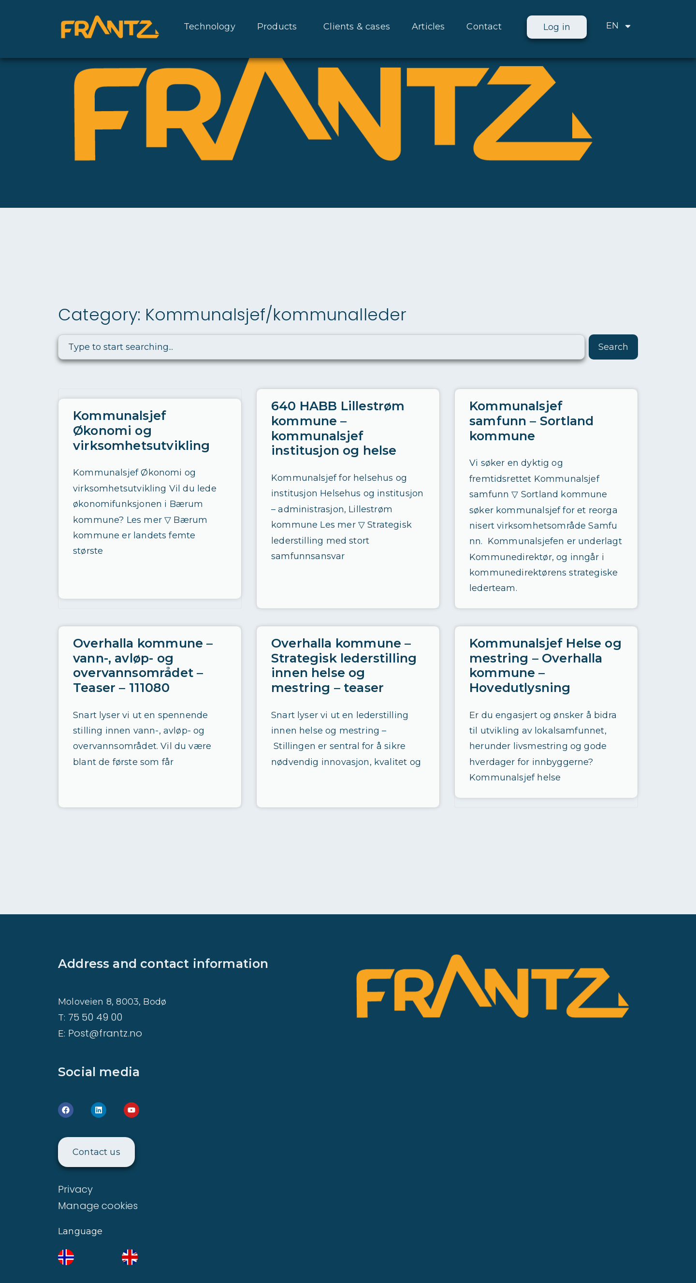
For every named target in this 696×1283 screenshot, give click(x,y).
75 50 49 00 (95, 1000)
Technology (209, 26)
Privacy (75, 1172)
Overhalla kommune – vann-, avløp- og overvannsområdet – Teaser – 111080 (142, 649)
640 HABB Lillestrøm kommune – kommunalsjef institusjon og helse (336, 428)
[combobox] (321, 347)
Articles (428, 26)
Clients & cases (356, 26)
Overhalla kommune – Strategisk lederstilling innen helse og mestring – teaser (343, 649)
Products (279, 26)
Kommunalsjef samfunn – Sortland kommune (546, 413)
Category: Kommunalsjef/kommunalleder (235, 314)
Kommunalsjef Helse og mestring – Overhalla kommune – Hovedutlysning (545, 649)
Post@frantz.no (105, 1016)
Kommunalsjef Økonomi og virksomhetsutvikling (140, 430)
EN (619, 26)
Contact (483, 26)
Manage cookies (98, 1188)
